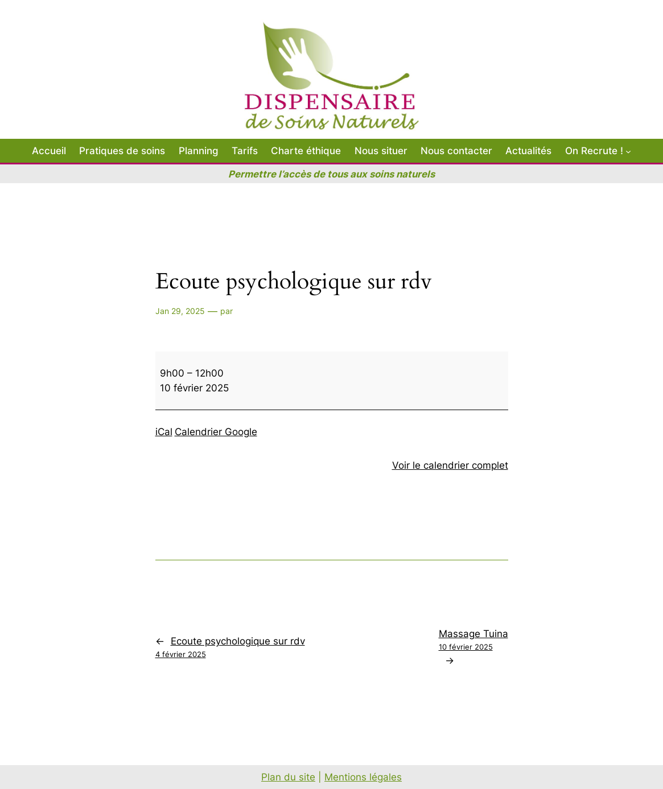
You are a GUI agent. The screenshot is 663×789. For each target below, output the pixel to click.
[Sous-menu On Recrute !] (628, 151)
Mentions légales (363, 777)
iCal (163, 431)
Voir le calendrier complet (450, 465)
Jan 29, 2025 (180, 311)
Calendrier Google (216, 431)
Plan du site (288, 777)
